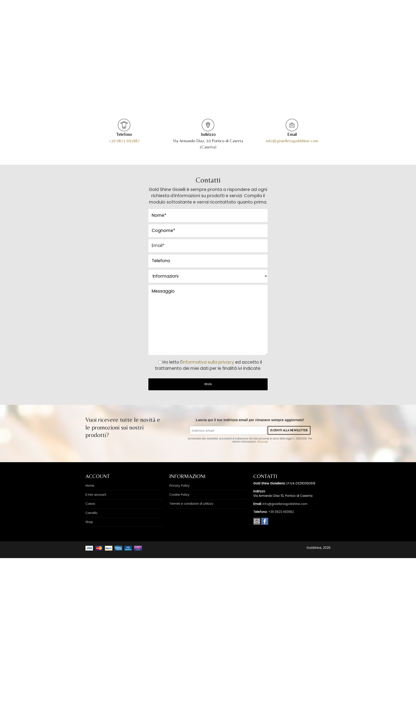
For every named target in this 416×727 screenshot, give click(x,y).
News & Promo (282, 9)
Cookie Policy (179, 514)
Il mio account (95, 514)
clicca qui (262, 461)
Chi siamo (122, 9)
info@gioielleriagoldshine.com (292, 160)
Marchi (256, 9)
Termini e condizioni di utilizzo (191, 523)
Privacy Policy (179, 505)
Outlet (161, 9)
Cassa (90, 523)
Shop (143, 9)
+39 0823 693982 (124, 160)
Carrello (91, 533)
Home (102, 9)
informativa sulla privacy (208, 382)
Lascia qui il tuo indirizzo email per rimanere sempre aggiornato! (250, 440)
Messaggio (208, 340)
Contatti (310, 9)
